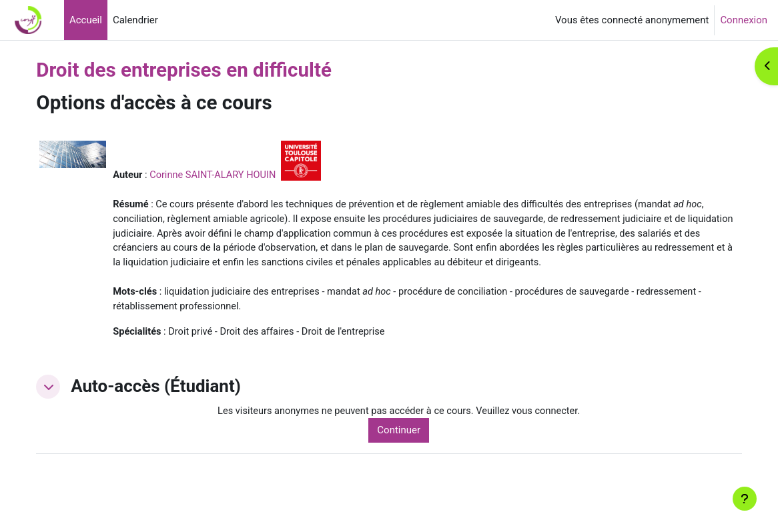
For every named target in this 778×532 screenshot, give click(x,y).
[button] (72, 405)
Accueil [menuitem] (85, 20)
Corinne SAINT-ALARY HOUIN (239, 175)
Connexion (743, 20)
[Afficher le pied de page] (745, 499)
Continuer (416, 449)
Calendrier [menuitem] (135, 20)
